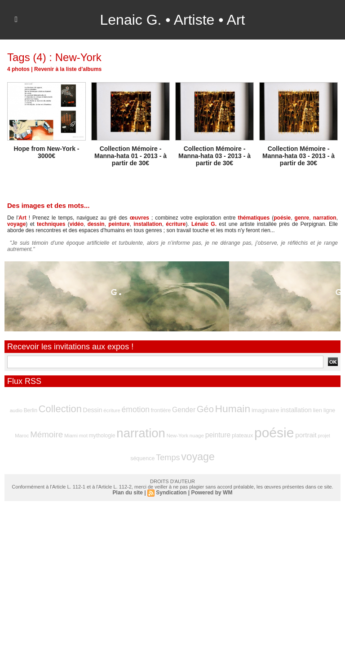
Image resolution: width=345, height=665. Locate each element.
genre (302, 218)
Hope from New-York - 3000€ (47, 152)
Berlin (30, 410)
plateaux (242, 435)
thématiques (254, 218)
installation (147, 224)
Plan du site (128, 492)
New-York (177, 435)
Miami (71, 435)
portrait (306, 435)
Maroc (22, 435)
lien (317, 410)
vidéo (77, 224)
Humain (233, 408)
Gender (183, 410)
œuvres (139, 218)
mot (83, 435)
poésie (282, 218)
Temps (168, 457)
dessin (96, 224)
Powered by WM (211, 492)
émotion (136, 409)
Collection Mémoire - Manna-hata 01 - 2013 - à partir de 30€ (130, 156)
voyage (16, 224)
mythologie (102, 435)
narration (324, 218)
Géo (205, 409)
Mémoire (46, 434)
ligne (329, 410)
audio (16, 410)
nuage (197, 435)
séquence (142, 458)
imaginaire (265, 410)
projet (324, 435)
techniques (51, 224)
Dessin (92, 410)
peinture (118, 224)
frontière (161, 410)
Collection (60, 408)
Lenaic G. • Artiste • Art (172, 20)
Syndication (171, 492)
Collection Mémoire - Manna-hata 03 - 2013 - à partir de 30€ (214, 156)
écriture (176, 224)
